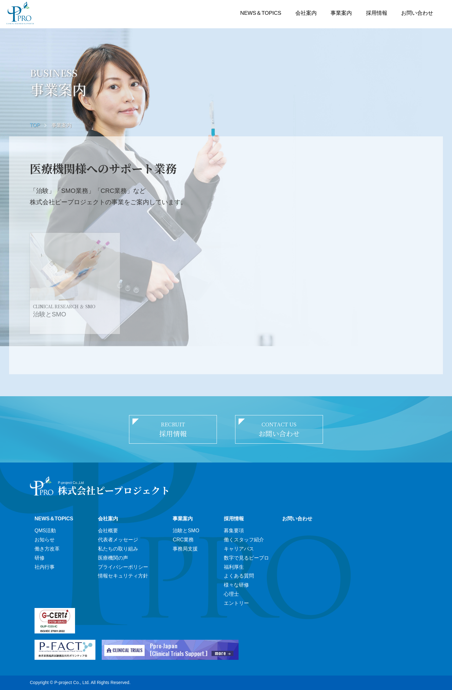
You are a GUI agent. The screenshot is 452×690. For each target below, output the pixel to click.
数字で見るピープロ (246, 558)
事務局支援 (185, 548)
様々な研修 (236, 585)
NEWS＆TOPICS (260, 13)
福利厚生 (234, 567)
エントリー (236, 603)
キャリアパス (239, 548)
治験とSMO (186, 530)
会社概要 (108, 530)
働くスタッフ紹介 (244, 539)
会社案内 (306, 13)
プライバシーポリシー (123, 567)
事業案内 (341, 13)
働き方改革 (47, 548)
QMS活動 (45, 530)
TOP (35, 125)
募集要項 (234, 530)
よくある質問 (239, 575)
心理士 (231, 594)
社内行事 (45, 567)
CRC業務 (183, 539)
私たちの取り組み (118, 548)
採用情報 (376, 13)
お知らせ (45, 539)
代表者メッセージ (118, 539)
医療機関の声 (113, 558)
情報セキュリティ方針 (123, 575)
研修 (40, 558)
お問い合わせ (417, 13)
